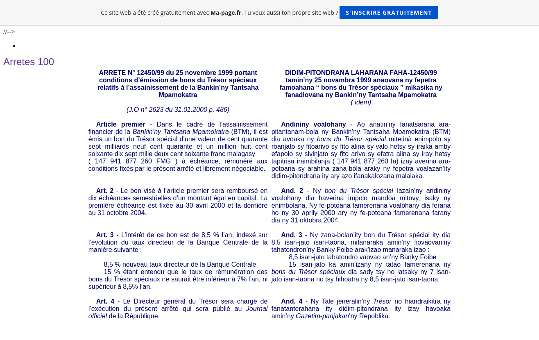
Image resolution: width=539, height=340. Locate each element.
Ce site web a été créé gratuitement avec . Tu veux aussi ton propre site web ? (269, 12)
